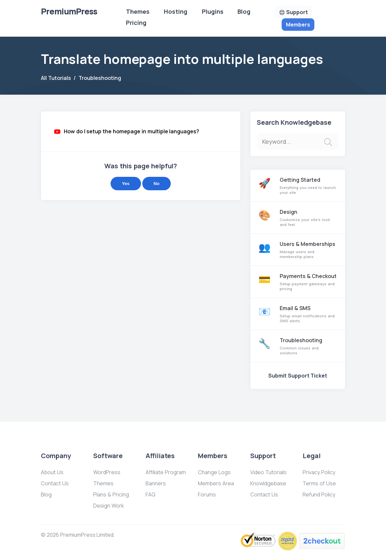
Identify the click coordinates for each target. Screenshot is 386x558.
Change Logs (214, 472)
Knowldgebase (268, 483)
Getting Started (297, 185)
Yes (126, 183)
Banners (156, 483)
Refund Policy (319, 494)
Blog (244, 11)
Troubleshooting (100, 78)
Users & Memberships (297, 249)
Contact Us (55, 483)
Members (298, 24)
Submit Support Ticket (297, 375)
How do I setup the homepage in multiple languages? (131, 131)
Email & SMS (297, 314)
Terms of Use (319, 483)
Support (297, 12)
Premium (69, 11)
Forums (207, 494)
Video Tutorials (268, 472)
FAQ (150, 494)
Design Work (108, 505)
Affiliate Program (166, 472)
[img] (328, 142)
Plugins (212, 11)
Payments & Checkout (297, 281)
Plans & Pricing (111, 494)
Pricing (136, 23)
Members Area (216, 483)
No (157, 183)
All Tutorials (56, 78)
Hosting (175, 11)
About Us (52, 472)
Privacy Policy (319, 472)
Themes (137, 11)
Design (297, 217)
